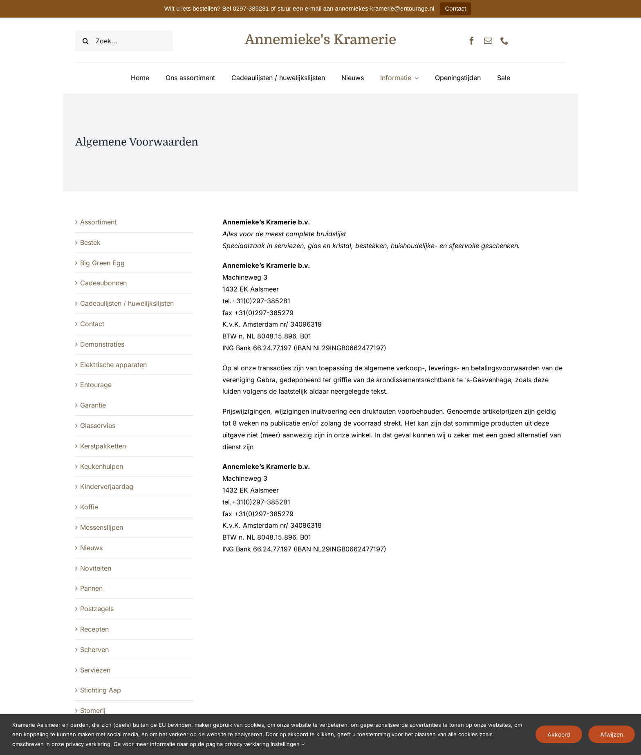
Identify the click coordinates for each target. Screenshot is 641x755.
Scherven (94, 649)
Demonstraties (102, 344)
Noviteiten (95, 568)
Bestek (90, 242)
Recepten (94, 629)
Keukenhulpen (101, 466)
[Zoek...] (124, 41)
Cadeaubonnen (103, 283)
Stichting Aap (100, 690)
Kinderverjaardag (106, 486)
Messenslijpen (101, 527)
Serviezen (95, 670)
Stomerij (92, 710)
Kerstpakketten (103, 446)
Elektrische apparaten (113, 365)
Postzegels (97, 609)
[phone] (504, 41)
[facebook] (472, 41)
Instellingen (288, 744)
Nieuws (91, 548)
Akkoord (558, 734)
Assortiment (98, 222)
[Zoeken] (85, 41)
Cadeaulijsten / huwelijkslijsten (127, 303)
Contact (455, 8)
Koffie (89, 507)
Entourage (96, 385)
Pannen (91, 588)
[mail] (488, 41)
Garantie (93, 405)
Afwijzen (611, 734)
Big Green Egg (102, 263)
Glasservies (97, 425)
